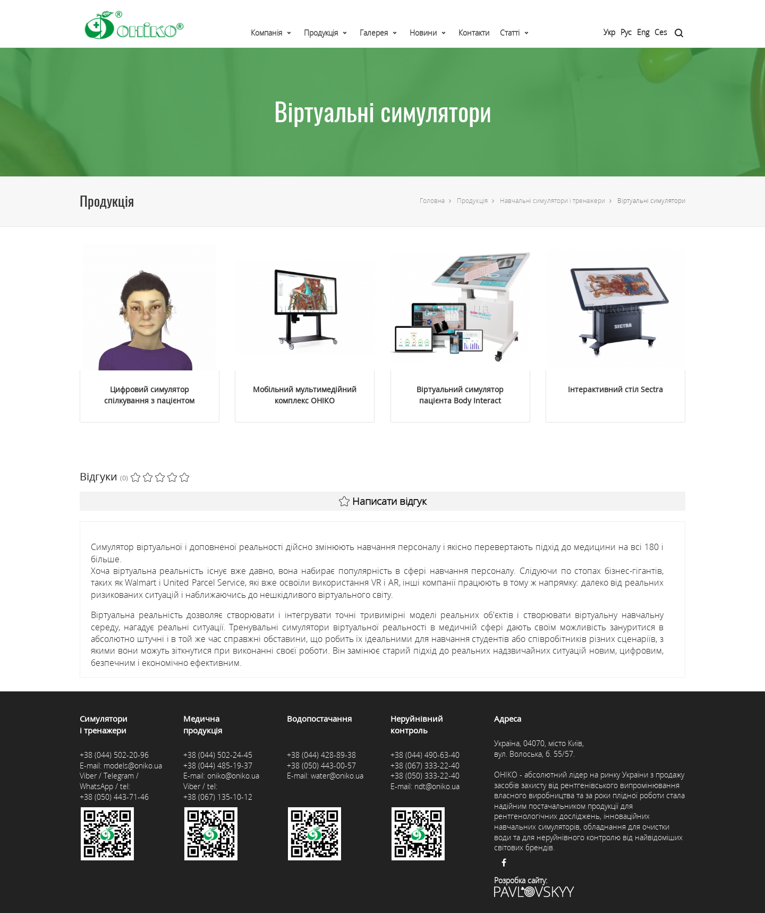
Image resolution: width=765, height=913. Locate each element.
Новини (423, 33)
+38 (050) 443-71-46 (114, 797)
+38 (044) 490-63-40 (425, 755)
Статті (510, 33)
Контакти (473, 33)
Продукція (321, 33)
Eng (643, 32)
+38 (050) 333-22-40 (425, 776)
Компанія (266, 33)
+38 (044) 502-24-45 (217, 755)
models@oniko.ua (133, 765)
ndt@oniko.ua (437, 786)
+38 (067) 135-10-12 (217, 797)
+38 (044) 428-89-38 (321, 755)
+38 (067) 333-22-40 (425, 765)
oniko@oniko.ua (233, 776)
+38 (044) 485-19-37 (217, 765)
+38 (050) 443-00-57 (321, 765)
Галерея (374, 33)
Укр (609, 32)
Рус (626, 32)
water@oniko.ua (337, 776)
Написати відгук (383, 501)
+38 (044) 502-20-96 (114, 755)
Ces (660, 32)
